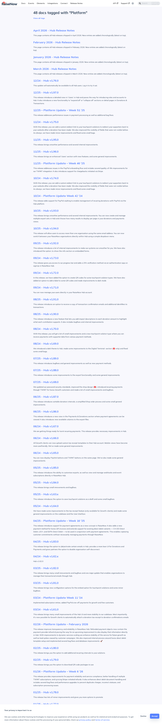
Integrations (52, 3)
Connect (64, 3)
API (115, 3)
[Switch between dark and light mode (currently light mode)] (133, 3)
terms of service (102, 720)
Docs (23, 3)
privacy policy (85, 720)
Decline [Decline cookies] (143, 716)
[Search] (149, 3)
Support (125, 3)
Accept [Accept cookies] (155, 716)
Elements (41, 3)
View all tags (39, 18)
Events (31, 3)
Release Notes (76, 3)
